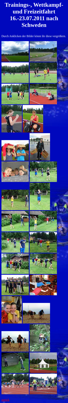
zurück (5, 399)
